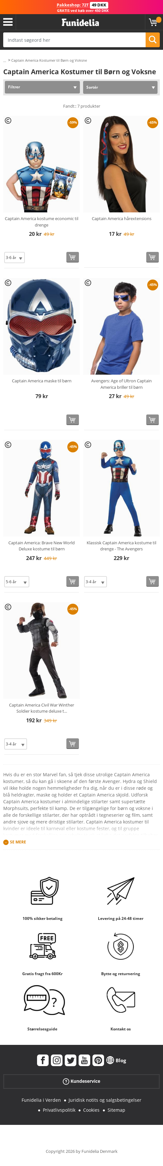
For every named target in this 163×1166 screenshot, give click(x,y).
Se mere (18, 842)
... (4, 60)
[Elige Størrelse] (14, 257)
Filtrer (14, 87)
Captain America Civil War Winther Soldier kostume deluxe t (41, 708)
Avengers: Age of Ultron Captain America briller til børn (121, 384)
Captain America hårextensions (121, 218)
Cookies (91, 1110)
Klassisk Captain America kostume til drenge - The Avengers (121, 546)
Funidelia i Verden (41, 1100)
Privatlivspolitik (59, 1110)
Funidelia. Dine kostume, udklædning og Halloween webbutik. (80, 23)
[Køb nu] (72, 257)
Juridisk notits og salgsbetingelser (105, 1100)
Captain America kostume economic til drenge (41, 222)
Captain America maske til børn (42, 381)
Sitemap (116, 1110)
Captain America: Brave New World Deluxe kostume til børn (41, 546)
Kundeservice (81, 1081)
